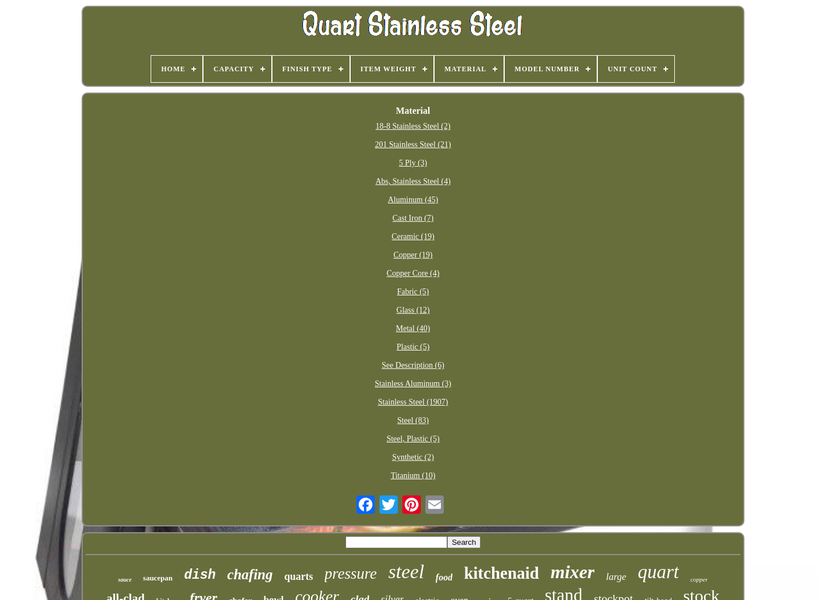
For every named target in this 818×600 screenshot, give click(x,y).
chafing (249, 574)
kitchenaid (501, 573)
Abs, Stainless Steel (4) (413, 181)
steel (406, 571)
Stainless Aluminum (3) (413, 383)
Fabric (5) (413, 291)
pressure (351, 573)
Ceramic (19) (412, 236)
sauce (124, 579)
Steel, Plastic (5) (412, 438)
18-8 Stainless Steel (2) (412, 126)
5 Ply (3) (413, 163)
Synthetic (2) (413, 457)
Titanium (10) (413, 475)
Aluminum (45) (413, 199)
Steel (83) (413, 420)
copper (699, 579)
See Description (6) (413, 365)
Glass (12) (413, 310)
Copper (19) (412, 255)
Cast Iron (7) (413, 218)
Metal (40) (413, 328)
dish (200, 575)
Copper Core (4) (413, 273)
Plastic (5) (413, 347)
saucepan (157, 578)
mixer (572, 571)
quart (658, 571)
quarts (299, 576)
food (444, 577)
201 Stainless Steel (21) (413, 144)
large (616, 576)
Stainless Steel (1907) (413, 402)
